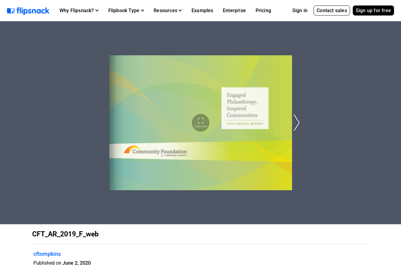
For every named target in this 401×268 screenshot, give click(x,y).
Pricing (263, 10)
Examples (202, 10)
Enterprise (234, 10)
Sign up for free (373, 10)
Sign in (300, 10)
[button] (79, 10)
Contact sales (332, 10)
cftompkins (47, 254)
